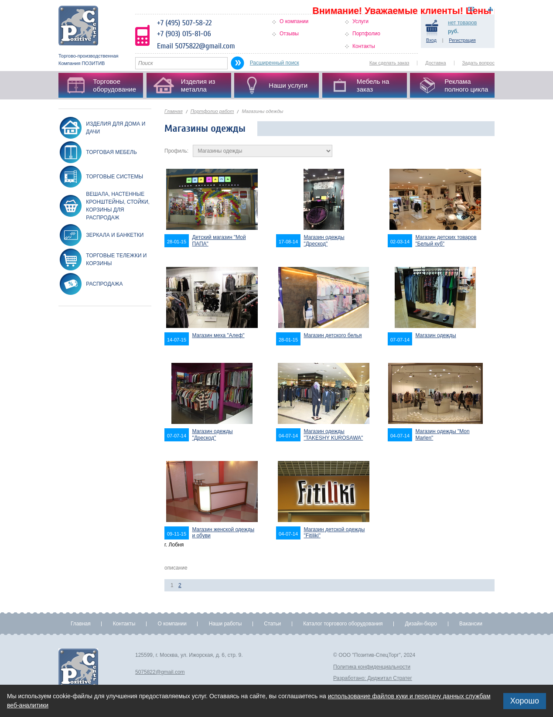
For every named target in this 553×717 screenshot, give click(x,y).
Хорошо (524, 701)
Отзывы (289, 34)
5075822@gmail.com (160, 672)
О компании (294, 21)
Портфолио (366, 34)
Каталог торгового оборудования (342, 624)
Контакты (363, 46)
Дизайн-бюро (421, 624)
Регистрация (462, 40)
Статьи (272, 624)
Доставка (435, 62)
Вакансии (470, 624)
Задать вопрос (478, 62)
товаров (462, 23)
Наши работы (225, 624)
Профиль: (176, 151)
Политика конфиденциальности (371, 667)
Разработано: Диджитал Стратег (372, 678)
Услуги (360, 21)
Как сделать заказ (389, 62)
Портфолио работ (212, 111)
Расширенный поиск (274, 63)
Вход (431, 40)
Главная (173, 111)
